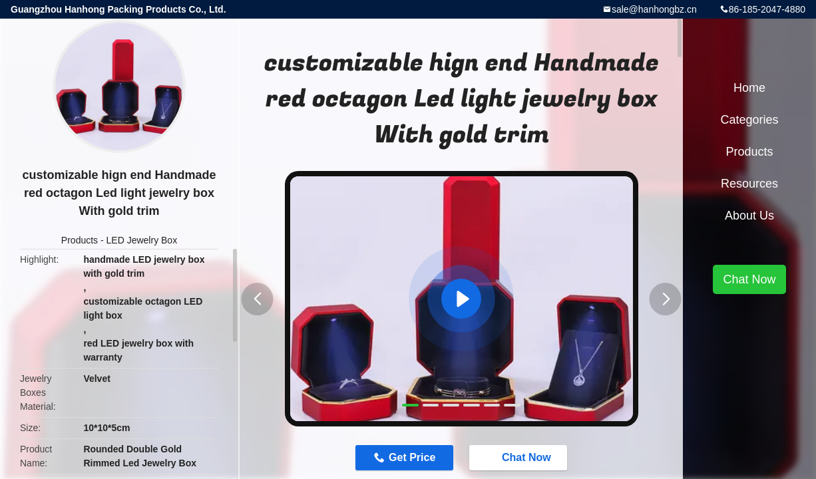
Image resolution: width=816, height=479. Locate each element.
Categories (749, 119)
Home (749, 87)
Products (79, 240)
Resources (749, 183)
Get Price (412, 457)
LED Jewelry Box (142, 240)
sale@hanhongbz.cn (654, 9)
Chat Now (520, 457)
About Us (749, 215)
